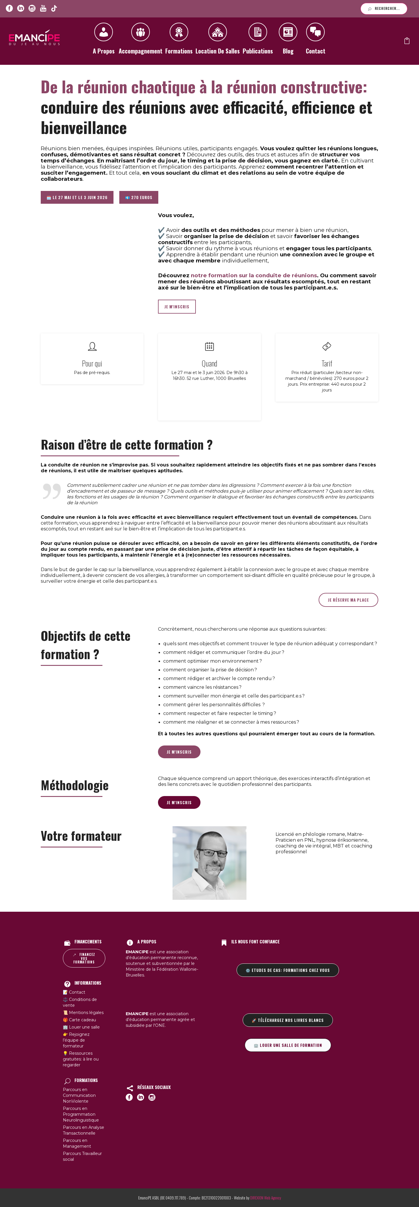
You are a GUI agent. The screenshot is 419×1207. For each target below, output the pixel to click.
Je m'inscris (179, 752)
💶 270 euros (138, 197)
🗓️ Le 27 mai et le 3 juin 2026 (77, 197)
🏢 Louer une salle (81, 1027)
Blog (288, 40)
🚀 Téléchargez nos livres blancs (288, 1020)
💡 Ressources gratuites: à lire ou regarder (81, 1059)
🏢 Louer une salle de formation (288, 1045)
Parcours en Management (77, 1143)
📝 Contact (74, 992)
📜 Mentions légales (83, 1012)
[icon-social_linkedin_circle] (20, 8)
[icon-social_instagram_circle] (32, 8)
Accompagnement (140, 40)
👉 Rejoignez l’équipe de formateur (76, 1040)
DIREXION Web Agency (265, 1198)
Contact (315, 40)
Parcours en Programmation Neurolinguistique (81, 1114)
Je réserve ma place (348, 600)
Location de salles (218, 40)
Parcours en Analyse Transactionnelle (83, 1130)
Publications (258, 40)
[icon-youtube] (43, 8)
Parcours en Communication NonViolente (79, 1095)
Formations (179, 40)
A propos (103, 40)
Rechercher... (384, 8)
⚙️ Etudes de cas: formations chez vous (288, 970)
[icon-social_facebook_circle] (9, 8)
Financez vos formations (84, 958)
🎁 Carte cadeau (79, 1019)
